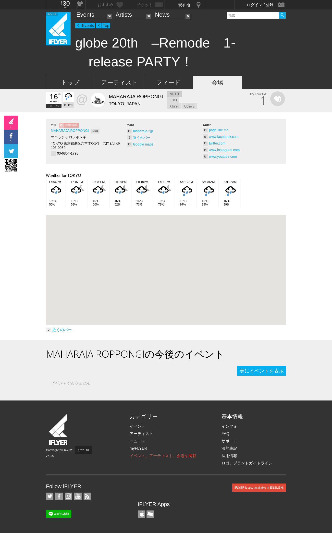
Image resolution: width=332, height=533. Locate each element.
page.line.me (219, 130)
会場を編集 (71, 125)
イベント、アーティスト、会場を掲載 (163, 456)
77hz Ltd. (83, 450)
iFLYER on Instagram (68, 496)
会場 (217, 82)
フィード (168, 82)
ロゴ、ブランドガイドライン (246, 463)
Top (106, 26)
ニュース (137, 441)
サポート (229, 441)
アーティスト (119, 82)
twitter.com (217, 143)
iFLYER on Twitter (49, 496)
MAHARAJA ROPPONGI (70, 131)
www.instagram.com (224, 150)
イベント (137, 426)
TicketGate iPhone (150, 514)
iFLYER (58, 429)
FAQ (225, 434)
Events (85, 14)
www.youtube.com (223, 156)
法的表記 (229, 448)
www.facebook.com (224, 137)
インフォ (229, 426)
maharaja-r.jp (143, 131)
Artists (124, 14)
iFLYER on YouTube (78, 496)
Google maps (143, 144)
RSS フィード (87, 496)
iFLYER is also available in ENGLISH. (259, 487)
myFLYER (138, 448)
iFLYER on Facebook (59, 496)
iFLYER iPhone (141, 514)
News (162, 14)
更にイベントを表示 (262, 371)
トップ (70, 82)
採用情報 (229, 456)
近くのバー (141, 138)
